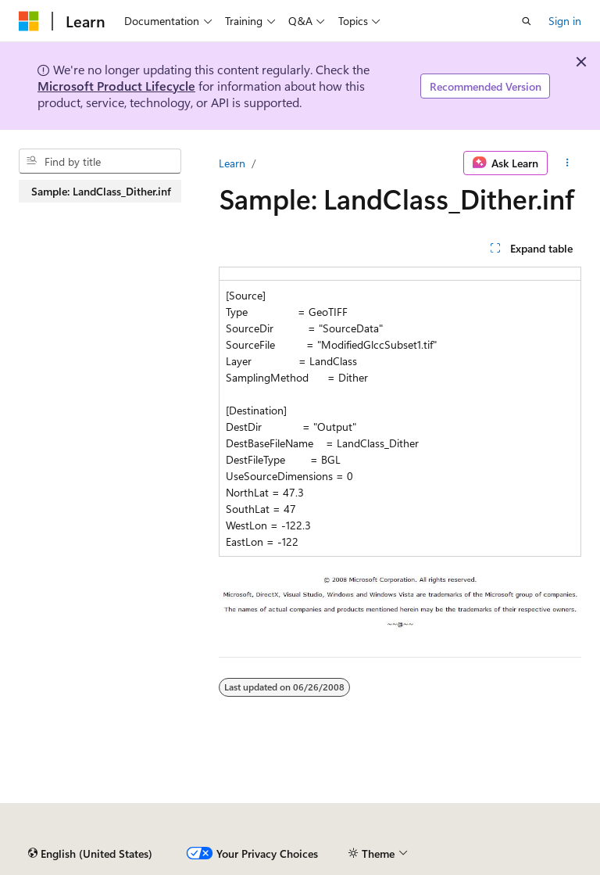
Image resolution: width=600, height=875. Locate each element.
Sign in (564, 20)
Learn (232, 163)
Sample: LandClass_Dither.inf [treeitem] (101, 191)
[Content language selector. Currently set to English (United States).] (90, 853)
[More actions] (567, 163)
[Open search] (526, 21)
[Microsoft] (29, 21)
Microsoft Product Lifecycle (116, 85)
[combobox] (100, 161)
